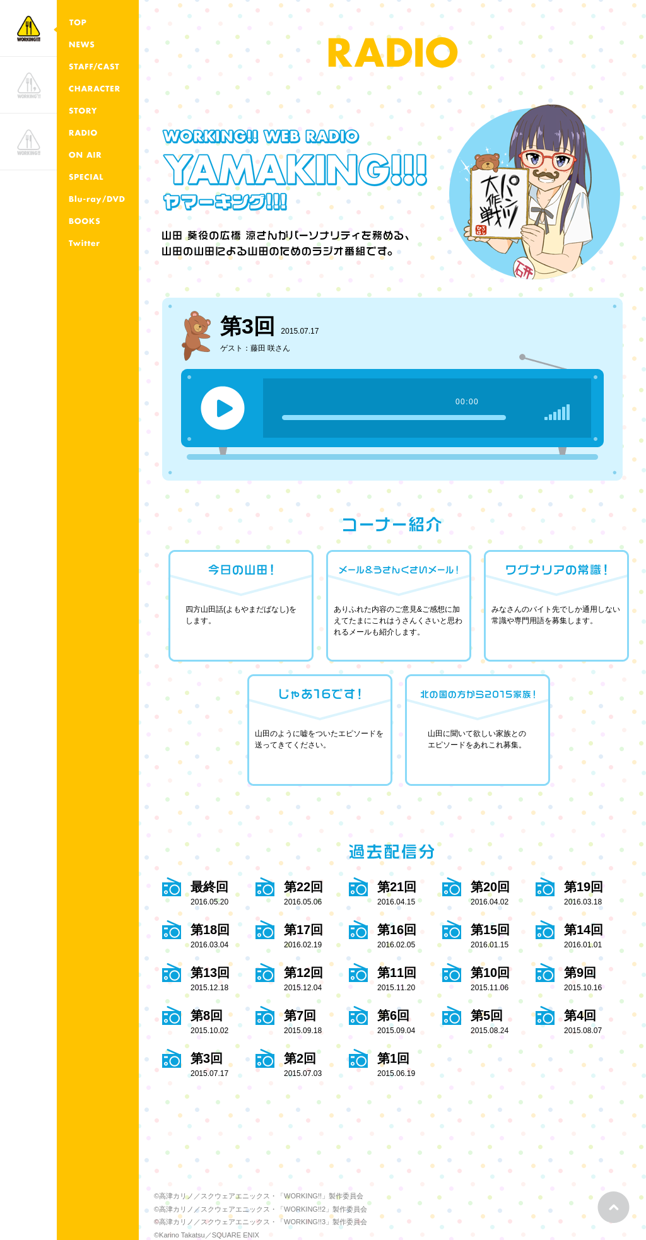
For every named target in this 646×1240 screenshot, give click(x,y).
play (223, 408)
